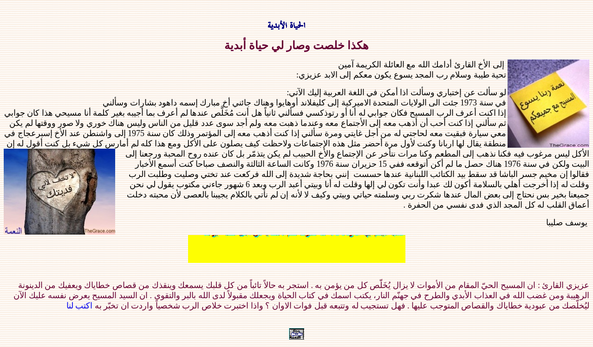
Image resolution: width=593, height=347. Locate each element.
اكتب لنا (79, 305)
